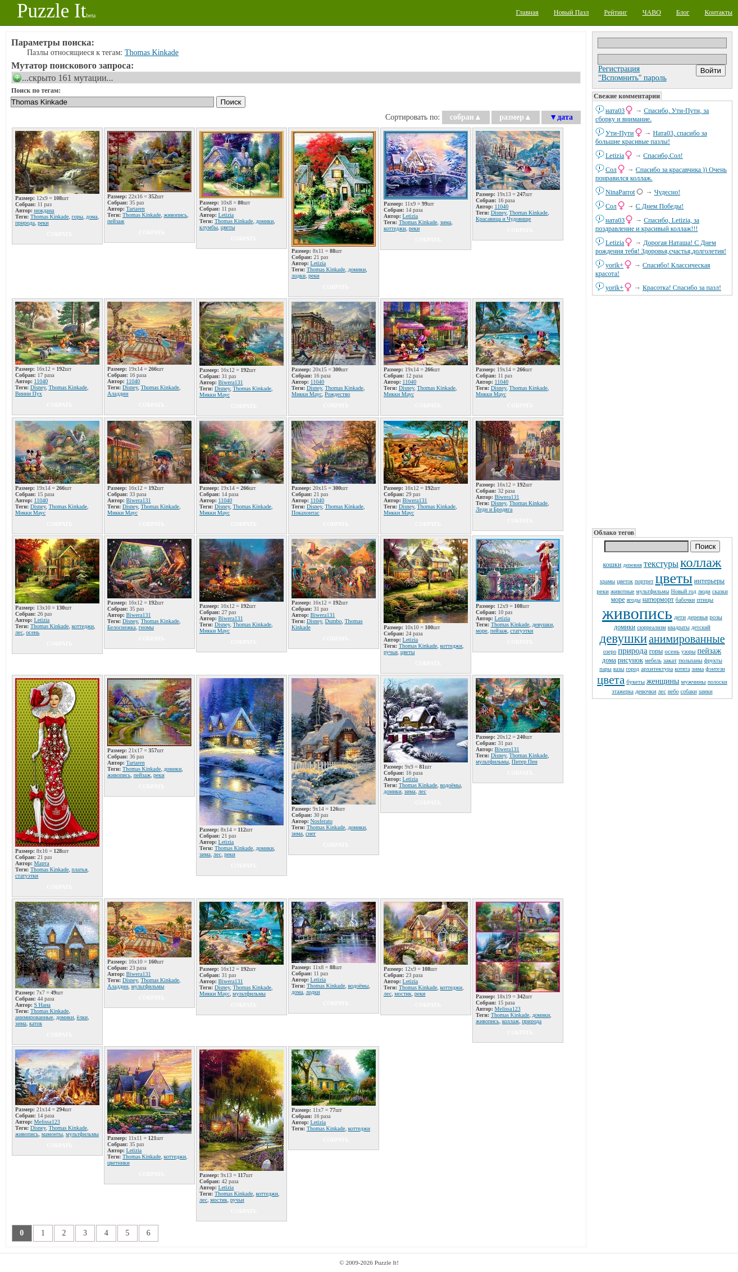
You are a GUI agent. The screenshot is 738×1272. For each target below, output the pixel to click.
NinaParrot (620, 192)
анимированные (687, 639)
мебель (653, 660)
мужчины (693, 681)
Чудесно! (667, 192)
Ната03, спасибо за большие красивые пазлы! (651, 137)
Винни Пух (28, 393)
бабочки (685, 600)
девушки (623, 639)
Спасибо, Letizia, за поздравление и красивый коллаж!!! (647, 224)
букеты (635, 681)
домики (624, 627)
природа (632, 650)
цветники (118, 1163)
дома (609, 660)
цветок (625, 581)
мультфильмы (652, 591)
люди (704, 591)
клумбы (208, 227)
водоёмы (450, 785)
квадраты (679, 627)
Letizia (614, 156)
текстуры (661, 564)
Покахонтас (305, 513)
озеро (609, 651)
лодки (298, 275)
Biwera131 (230, 382)
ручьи (391, 652)
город (633, 669)
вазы (619, 669)
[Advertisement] (662, 410)
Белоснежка (121, 627)
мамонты (52, 1134)
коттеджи (395, 228)
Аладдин (118, 393)
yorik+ (614, 265)
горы (656, 651)
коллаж (700, 562)
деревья (697, 617)
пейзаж (710, 651)
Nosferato (321, 821)
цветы (673, 578)
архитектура (657, 668)
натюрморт (658, 599)
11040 (502, 206)
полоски (717, 682)
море (618, 599)
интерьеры (709, 581)
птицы (704, 599)
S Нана (42, 1005)
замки (706, 691)
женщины (662, 681)
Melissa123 (508, 1009)
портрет (644, 581)
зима (697, 668)
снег (311, 833)
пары (605, 669)
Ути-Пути (619, 133)
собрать (59, 234)
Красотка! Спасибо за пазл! (682, 288)
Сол (611, 170)
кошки (612, 565)
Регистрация (619, 69)
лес (662, 691)
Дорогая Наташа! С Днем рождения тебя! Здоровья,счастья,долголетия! (660, 247)
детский (700, 627)
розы (715, 617)
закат (670, 660)
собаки (689, 691)
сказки (720, 591)
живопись (637, 613)
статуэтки (521, 631)
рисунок (630, 660)
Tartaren (135, 209)
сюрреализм (651, 627)
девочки (646, 691)
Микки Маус (214, 395)
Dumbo (333, 621)
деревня (632, 565)
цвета (611, 680)
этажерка (623, 691)
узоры (688, 651)
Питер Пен (524, 761)
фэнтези (715, 669)
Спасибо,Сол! (662, 156)
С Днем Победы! (660, 206)
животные (623, 591)
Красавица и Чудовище (503, 219)
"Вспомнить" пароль (632, 78)
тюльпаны (690, 660)
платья (79, 869)
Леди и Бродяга (494, 509)
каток (35, 1023)
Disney (499, 213)
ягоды (634, 600)
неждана (44, 210)
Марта (41, 863)
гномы (146, 627)
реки (602, 591)
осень (672, 651)
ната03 (615, 111)
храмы (608, 581)
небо (673, 691)
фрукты (713, 660)
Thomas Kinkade (152, 52)
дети (680, 617)
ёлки (82, 1017)
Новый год (683, 591)
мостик (403, 994)
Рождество (337, 394)
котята (682, 669)
